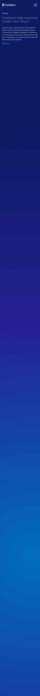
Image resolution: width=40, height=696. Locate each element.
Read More (5, 43)
